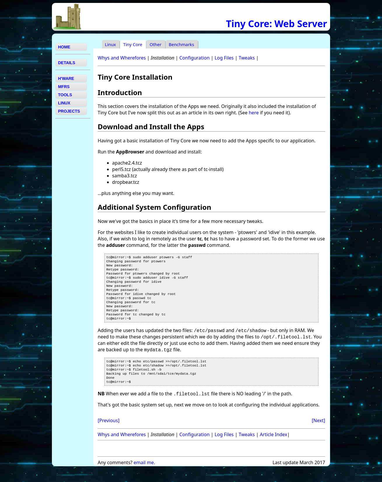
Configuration (194, 58)
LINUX (64, 103)
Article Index (273, 447)
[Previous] (109, 433)
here (254, 112)
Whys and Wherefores (122, 58)
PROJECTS (69, 111)
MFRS (64, 86)
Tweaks (247, 58)
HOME (64, 47)
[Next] (318, 433)
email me (144, 475)
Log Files (224, 58)
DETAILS (66, 62)
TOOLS (65, 94)
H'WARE (66, 78)
